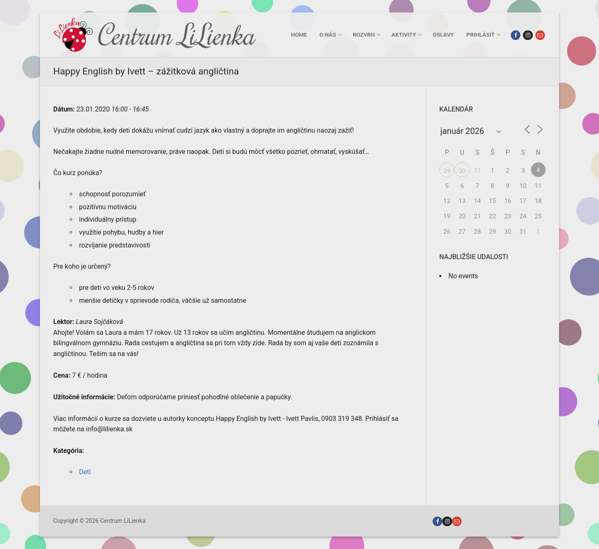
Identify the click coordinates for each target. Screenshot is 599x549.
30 (461, 171)
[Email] (540, 35)
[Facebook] (515, 35)
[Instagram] (527, 35)
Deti (85, 472)
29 (446, 171)
